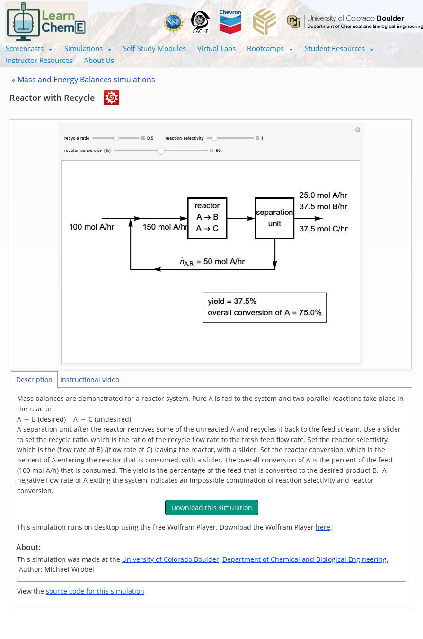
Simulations (88, 48)
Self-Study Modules (154, 48)
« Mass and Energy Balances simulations (83, 79)
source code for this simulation (95, 590)
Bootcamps (270, 48)
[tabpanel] (211, 498)
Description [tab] (34, 379)
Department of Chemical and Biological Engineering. (305, 559)
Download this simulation (211, 507)
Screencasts (29, 48)
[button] (29, 48)
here (323, 527)
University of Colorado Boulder (170, 559)
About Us (99, 60)
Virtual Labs (216, 48)
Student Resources (339, 48)
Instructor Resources (39, 60)
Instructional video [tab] (89, 379)
